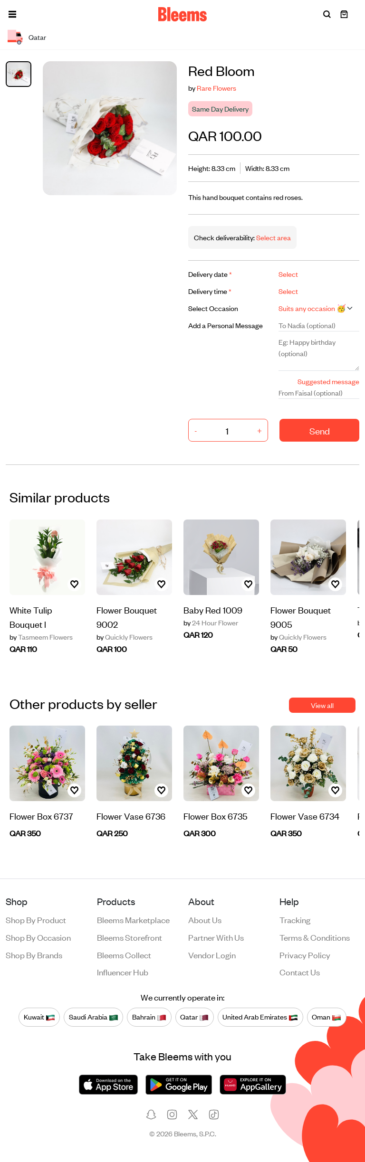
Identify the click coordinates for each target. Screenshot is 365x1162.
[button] (12, 14)
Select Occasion (213, 308)
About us (204, 919)
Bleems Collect (124, 954)
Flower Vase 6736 (130, 816)
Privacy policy (304, 954)
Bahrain (149, 1016)
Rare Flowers (216, 88)
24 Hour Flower (210, 622)
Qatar (194, 1016)
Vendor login (212, 954)
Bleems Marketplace (133, 919)
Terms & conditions (314, 937)
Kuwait (39, 1016)
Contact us (299, 971)
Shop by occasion (38, 937)
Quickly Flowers (124, 637)
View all (322, 705)
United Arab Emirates (260, 1016)
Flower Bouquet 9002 (126, 617)
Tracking (294, 919)
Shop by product (36, 919)
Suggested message (328, 381)
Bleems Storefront (129, 937)
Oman (326, 1016)
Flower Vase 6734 (304, 816)
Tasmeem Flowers (41, 637)
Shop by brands (34, 954)
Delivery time (209, 291)
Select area (273, 237)
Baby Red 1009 (212, 609)
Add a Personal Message (225, 325)
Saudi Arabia (93, 1016)
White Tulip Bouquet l (31, 617)
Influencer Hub (122, 971)
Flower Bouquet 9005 (300, 617)
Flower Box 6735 (215, 816)
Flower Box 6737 (41, 816)
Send (319, 430)
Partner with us (216, 937)
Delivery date (210, 274)
